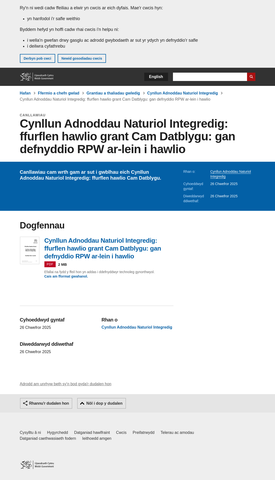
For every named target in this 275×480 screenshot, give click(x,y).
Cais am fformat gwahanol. (66, 276)
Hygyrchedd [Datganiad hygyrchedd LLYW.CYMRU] (57, 432)
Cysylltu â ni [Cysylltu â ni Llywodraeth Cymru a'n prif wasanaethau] (30, 432)
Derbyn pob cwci (37, 58)
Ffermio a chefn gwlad (58, 93)
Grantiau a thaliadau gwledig (113, 93)
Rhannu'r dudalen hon (49, 403)
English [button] (156, 77)
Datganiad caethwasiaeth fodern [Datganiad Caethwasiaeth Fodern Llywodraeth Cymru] (48, 438)
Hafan (25, 93)
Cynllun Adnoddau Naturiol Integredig (182, 93)
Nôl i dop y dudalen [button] (104, 403)
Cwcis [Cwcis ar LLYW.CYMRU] (121, 432)
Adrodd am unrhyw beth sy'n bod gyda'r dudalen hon (65, 384)
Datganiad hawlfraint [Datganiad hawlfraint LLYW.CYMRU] (92, 432)
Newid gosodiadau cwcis (82, 58)
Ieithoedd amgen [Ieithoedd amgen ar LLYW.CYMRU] (96, 438)
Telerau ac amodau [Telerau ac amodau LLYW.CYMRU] (177, 432)
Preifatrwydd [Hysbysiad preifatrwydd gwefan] (144, 432)
